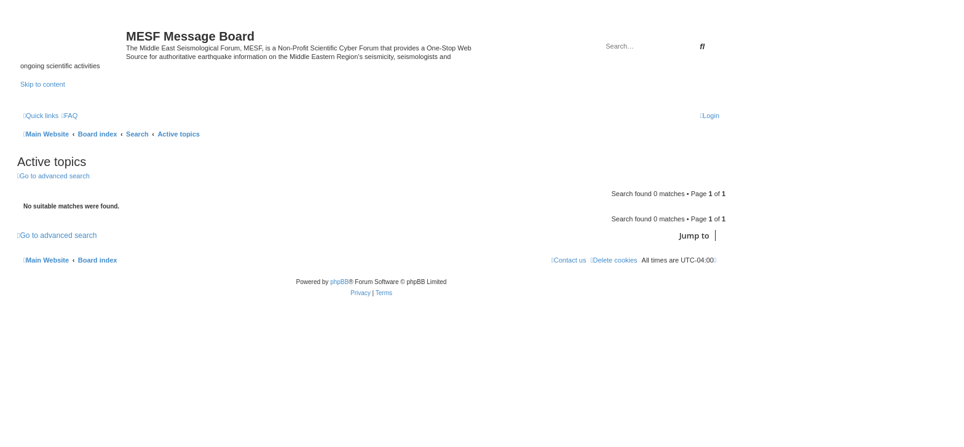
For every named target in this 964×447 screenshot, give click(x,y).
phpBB (339, 282)
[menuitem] (69, 115)
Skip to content (42, 84)
